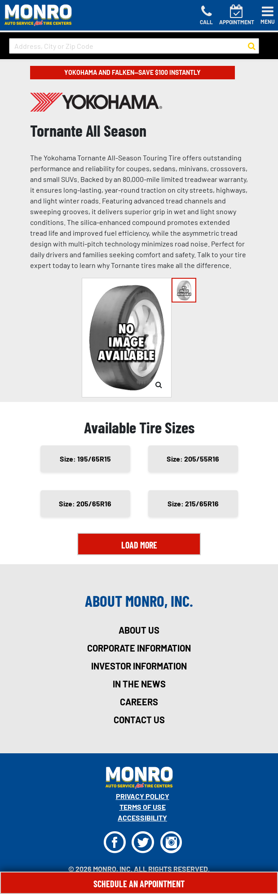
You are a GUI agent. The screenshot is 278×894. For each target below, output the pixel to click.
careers (139, 701)
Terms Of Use (142, 807)
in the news (139, 683)
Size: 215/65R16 (193, 503)
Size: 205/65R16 (85, 503)
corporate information (139, 648)
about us (139, 630)
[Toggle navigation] (267, 15)
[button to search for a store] (251, 46)
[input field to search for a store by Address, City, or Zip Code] (134, 46)
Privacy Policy (142, 796)
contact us (139, 719)
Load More (139, 545)
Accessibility (142, 817)
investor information (139, 666)
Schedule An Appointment (139, 883)
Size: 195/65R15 (85, 458)
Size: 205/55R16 (193, 458)
